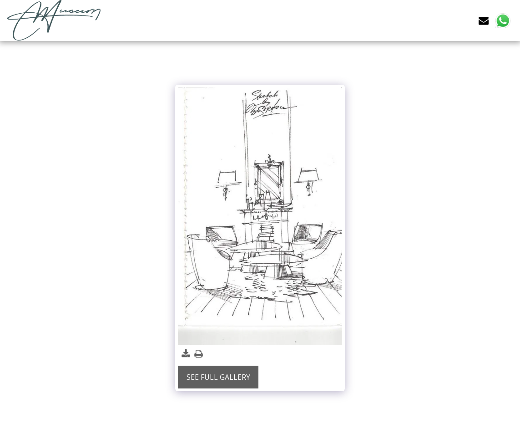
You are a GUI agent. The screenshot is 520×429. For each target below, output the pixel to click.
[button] (483, 20)
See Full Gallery (218, 377)
